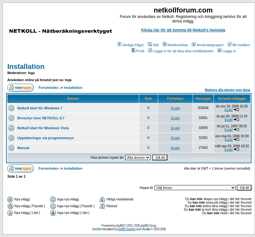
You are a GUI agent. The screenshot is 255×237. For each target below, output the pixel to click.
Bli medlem (239, 45)
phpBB (120, 225)
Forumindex (48, 87)
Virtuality (145, 229)
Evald (175, 108)
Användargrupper (208, 45)
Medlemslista (175, 45)
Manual (23, 148)
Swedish (97, 229)
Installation (25, 67)
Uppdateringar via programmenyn (45, 138)
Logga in (227, 51)
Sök (153, 45)
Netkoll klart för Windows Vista (43, 128)
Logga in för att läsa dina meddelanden (181, 51)
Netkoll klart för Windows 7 (39, 108)
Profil (137, 51)
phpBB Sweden (126, 229)
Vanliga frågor (130, 45)
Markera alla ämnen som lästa (227, 90)
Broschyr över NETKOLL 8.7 (41, 118)
